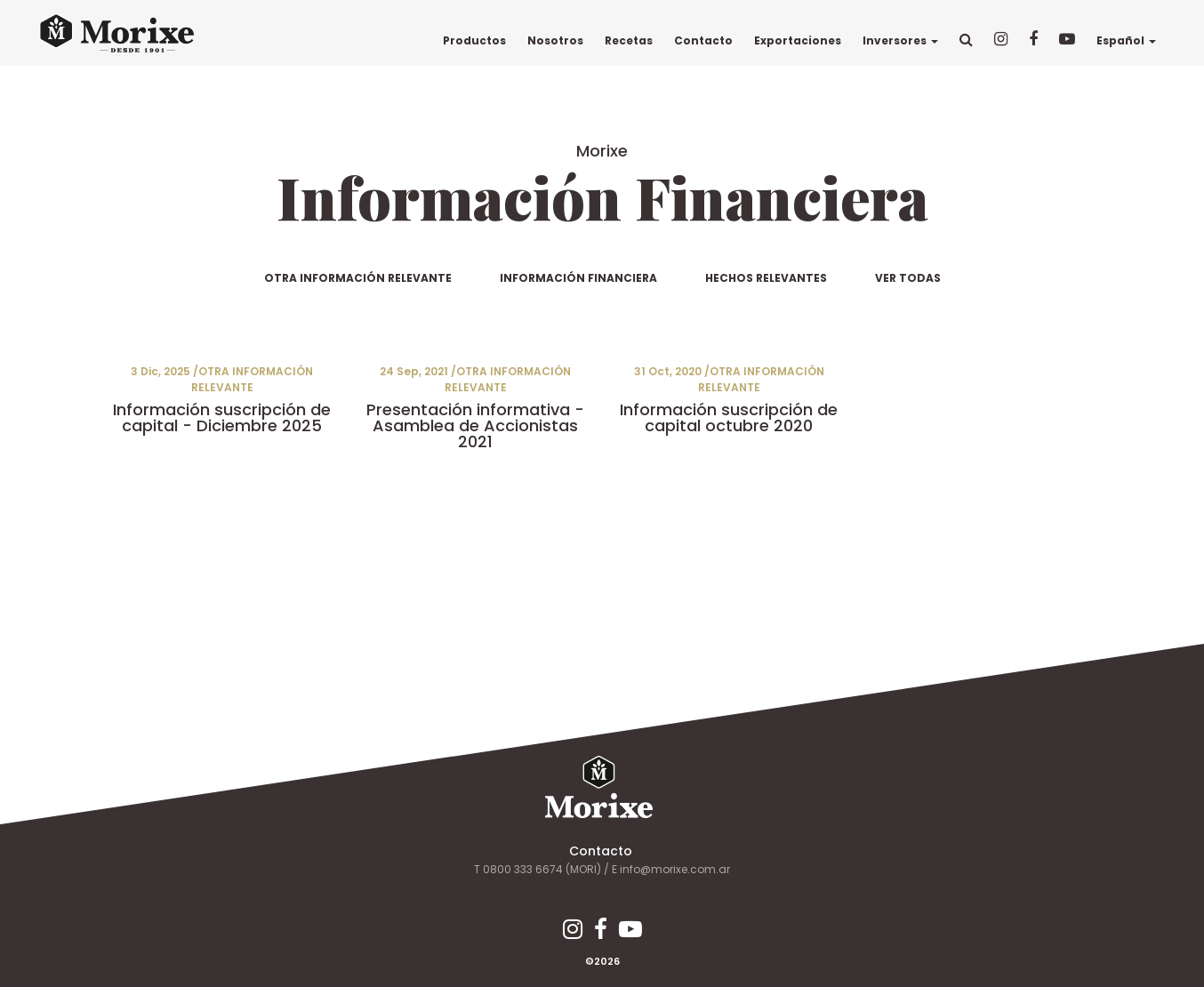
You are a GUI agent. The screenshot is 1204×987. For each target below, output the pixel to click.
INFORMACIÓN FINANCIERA (578, 277)
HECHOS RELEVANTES (766, 277)
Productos (473, 40)
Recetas (628, 40)
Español (1125, 40)
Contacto (702, 40)
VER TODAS (908, 277)
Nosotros (554, 40)
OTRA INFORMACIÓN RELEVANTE (358, 277)
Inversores (899, 40)
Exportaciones (796, 40)
